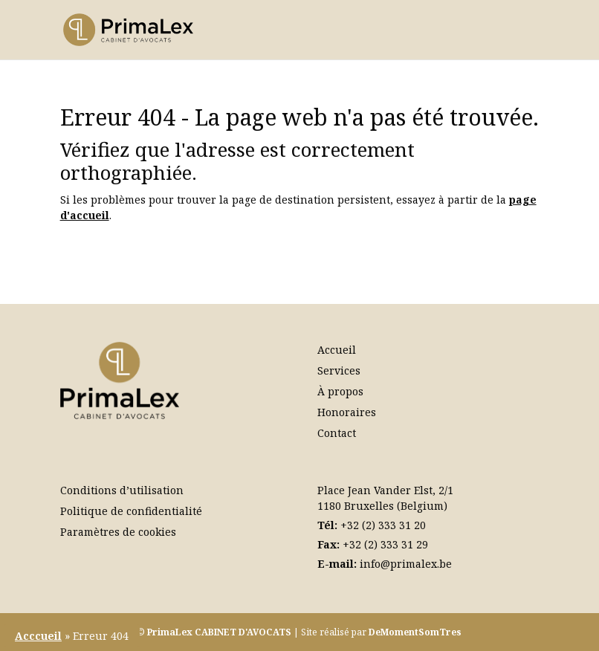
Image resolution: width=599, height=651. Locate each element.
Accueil (336, 350)
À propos (340, 391)
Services (338, 370)
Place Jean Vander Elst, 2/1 (385, 490)
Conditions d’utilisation (122, 490)
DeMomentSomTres (415, 632)
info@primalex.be (406, 564)
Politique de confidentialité (131, 511)
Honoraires (346, 412)
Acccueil (38, 636)
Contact (336, 433)
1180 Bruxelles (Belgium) (382, 506)
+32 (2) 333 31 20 (383, 525)
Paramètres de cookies (118, 532)
